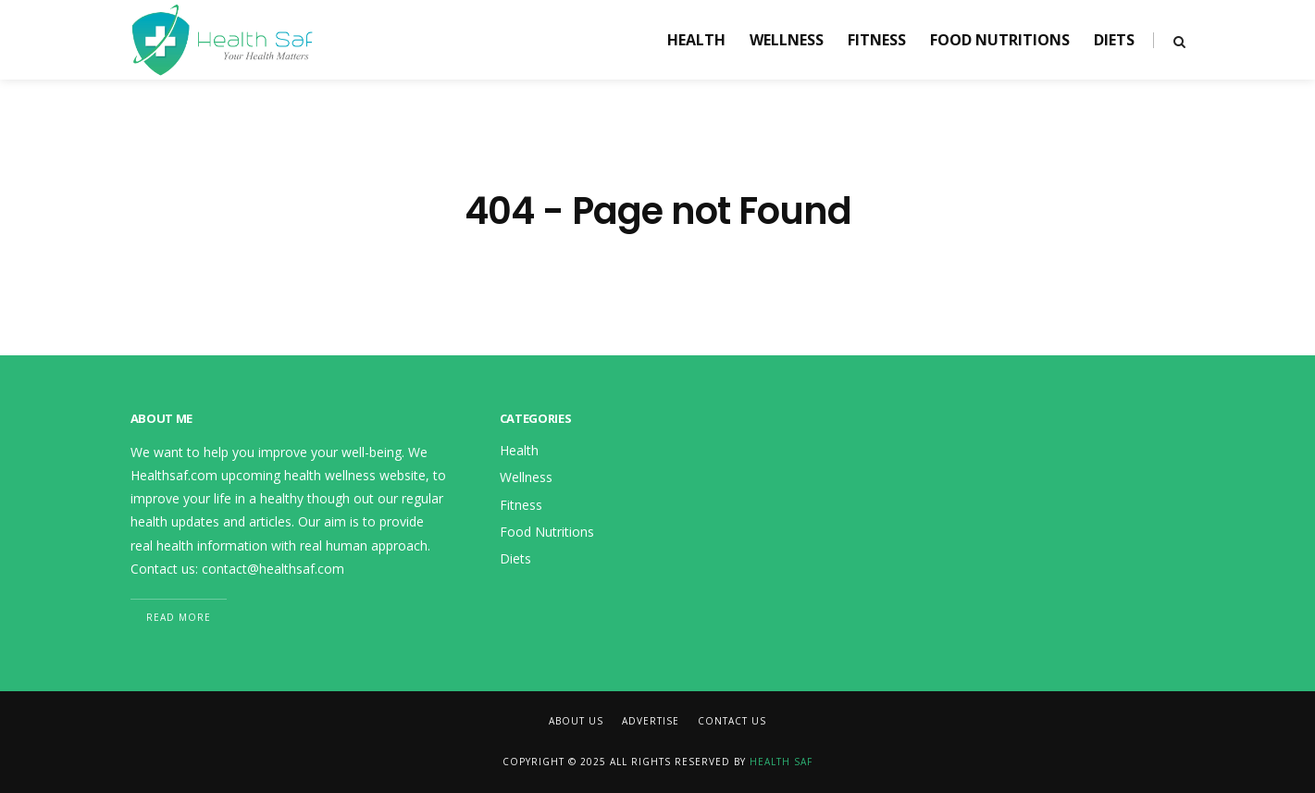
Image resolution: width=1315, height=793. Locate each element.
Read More (178, 617)
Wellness (787, 40)
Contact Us (732, 720)
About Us (576, 720)
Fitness (877, 40)
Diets (1114, 40)
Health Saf (781, 761)
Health (696, 40)
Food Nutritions (1000, 40)
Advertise (650, 720)
